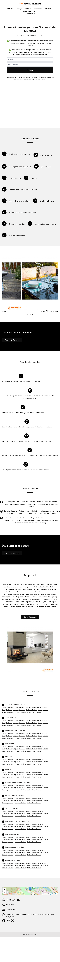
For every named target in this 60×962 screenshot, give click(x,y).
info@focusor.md (12, 909)
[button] (30, 889)
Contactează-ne (30, 617)
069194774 (10, 904)
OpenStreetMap (53, 894)
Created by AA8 (32, 935)
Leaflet (44, 894)
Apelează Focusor (12, 340)
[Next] (55, 284)
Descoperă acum (12, 553)
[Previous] (5, 284)
